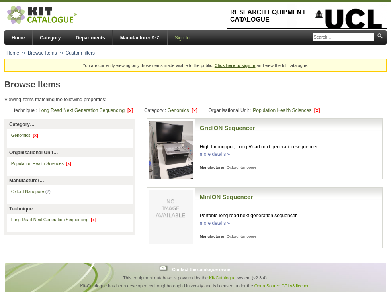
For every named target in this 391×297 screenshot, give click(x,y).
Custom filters (80, 53)
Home (18, 38)
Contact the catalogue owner (202, 269)
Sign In (182, 38)
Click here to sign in (235, 65)
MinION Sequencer (226, 196)
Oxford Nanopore (31, 191)
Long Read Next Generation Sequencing (86, 110)
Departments (90, 38)
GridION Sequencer (227, 127)
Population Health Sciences (286, 110)
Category (50, 38)
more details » (215, 154)
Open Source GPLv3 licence (282, 285)
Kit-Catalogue (222, 277)
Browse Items (42, 53)
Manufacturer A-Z (140, 38)
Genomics (182, 110)
